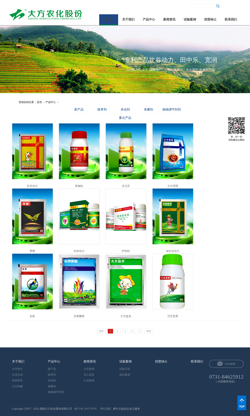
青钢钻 (79, 186)
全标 (32, 316)
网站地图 (105, 408)
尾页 (149, 331)
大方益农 (125, 316)
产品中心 (51, 102)
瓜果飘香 (79, 316)
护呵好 (126, 251)
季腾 (32, 251)
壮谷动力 (32, 186)
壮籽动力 (79, 251)
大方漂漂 (172, 186)
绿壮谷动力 (172, 251)
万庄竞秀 (172, 316)
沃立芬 (126, 186)
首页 (109, 19)
